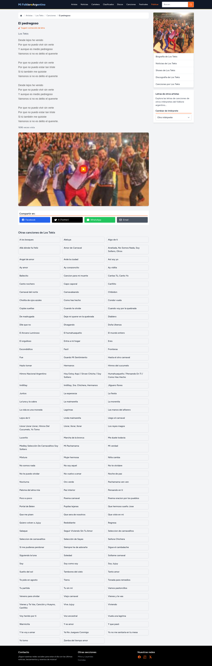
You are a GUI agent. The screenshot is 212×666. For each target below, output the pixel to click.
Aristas (74, 4)
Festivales (143, 4)
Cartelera (95, 4)
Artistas (29, 15)
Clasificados (108, 4)
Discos (120, 4)
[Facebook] (139, 657)
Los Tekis (39, 15)
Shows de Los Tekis (165, 70)
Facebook (28, 219)
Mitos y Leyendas (85, 656)
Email (123, 219)
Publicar (154, 4)
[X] (150, 657)
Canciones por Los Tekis (168, 84)
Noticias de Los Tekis (166, 63)
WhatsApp (94, 219)
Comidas (82, 660)
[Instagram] (145, 657)
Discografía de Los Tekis (168, 77)
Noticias (84, 4)
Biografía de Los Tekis (166, 56)
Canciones (131, 4)
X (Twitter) (61, 219)
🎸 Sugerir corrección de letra (31, 28)
